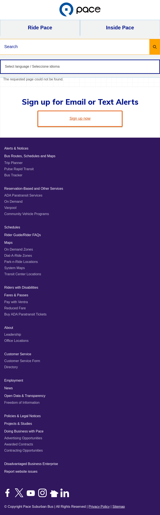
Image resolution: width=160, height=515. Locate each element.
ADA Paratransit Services (23, 195)
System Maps (14, 268)
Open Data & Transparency (24, 396)
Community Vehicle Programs (26, 214)
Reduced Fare (15, 308)
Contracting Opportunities (23, 450)
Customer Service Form (22, 361)
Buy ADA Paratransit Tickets (25, 314)
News (8, 388)
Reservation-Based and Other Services (33, 188)
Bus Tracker (13, 175)
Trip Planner (13, 163)
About (8, 328)
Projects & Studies (18, 423)
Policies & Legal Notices (22, 416)
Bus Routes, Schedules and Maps (29, 156)
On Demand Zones (18, 249)
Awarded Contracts (18, 444)
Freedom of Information (21, 402)
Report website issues (21, 471)
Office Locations (16, 340)
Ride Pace (40, 27)
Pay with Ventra (16, 302)
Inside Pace (120, 27)
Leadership (12, 334)
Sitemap (118, 506)
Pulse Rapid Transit (19, 169)
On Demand (13, 201)
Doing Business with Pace (24, 431)
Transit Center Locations (22, 274)
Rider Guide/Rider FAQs (22, 235)
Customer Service (17, 354)
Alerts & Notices (16, 148)
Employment (13, 380)
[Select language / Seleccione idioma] (80, 67)
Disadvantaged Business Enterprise (31, 464)
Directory (11, 367)
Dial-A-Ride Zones (18, 255)
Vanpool (10, 208)
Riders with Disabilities (21, 287)
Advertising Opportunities (23, 438)
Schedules (12, 227)
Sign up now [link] (79, 118)
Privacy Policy (99, 506)
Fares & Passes (16, 295)
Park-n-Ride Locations (21, 262)
